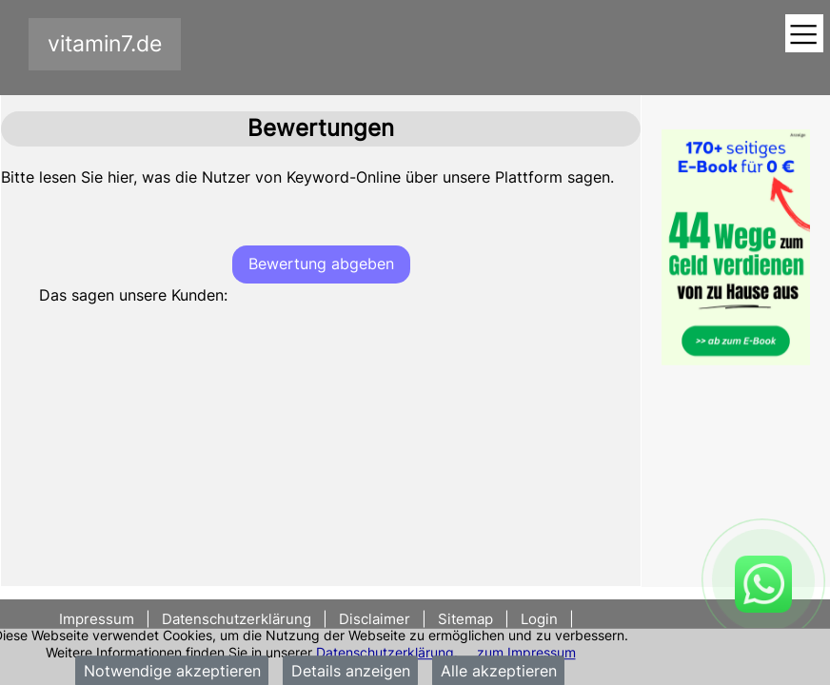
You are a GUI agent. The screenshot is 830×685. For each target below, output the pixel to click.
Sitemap (465, 619)
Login (539, 619)
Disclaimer (374, 619)
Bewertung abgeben (321, 263)
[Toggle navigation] (804, 35)
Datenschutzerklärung (385, 652)
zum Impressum (526, 652)
